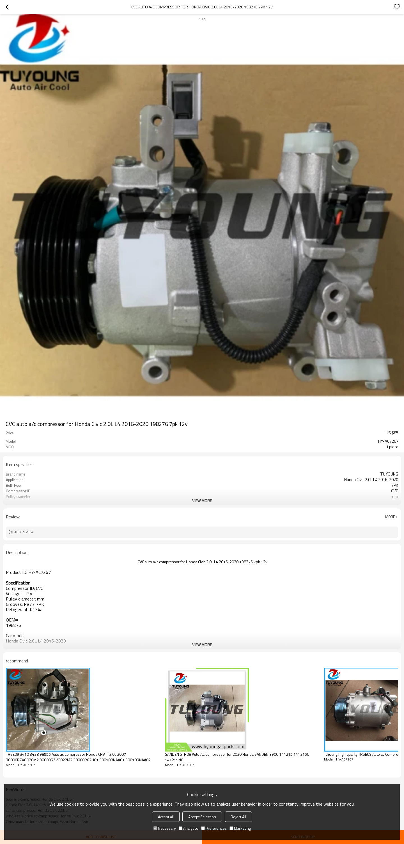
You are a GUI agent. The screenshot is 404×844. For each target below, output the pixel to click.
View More (202, 501)
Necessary (164, 828)
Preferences (214, 828)
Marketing (240, 828)
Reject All (238, 817)
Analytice (188, 828)
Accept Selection (202, 817)
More (390, 517)
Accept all (166, 817)
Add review (24, 532)
